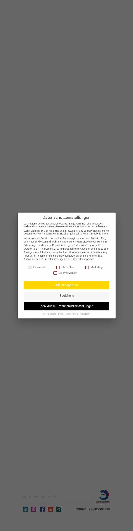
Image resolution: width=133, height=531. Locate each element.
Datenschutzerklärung (71, 255)
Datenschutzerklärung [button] (68, 314)
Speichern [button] (66, 295)
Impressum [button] (85, 314)
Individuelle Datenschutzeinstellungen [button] (66, 306)
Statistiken (65, 267)
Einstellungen (57, 259)
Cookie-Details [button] (49, 314)
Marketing (94, 267)
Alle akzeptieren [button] (66, 285)
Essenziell (36, 267)
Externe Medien (65, 272)
